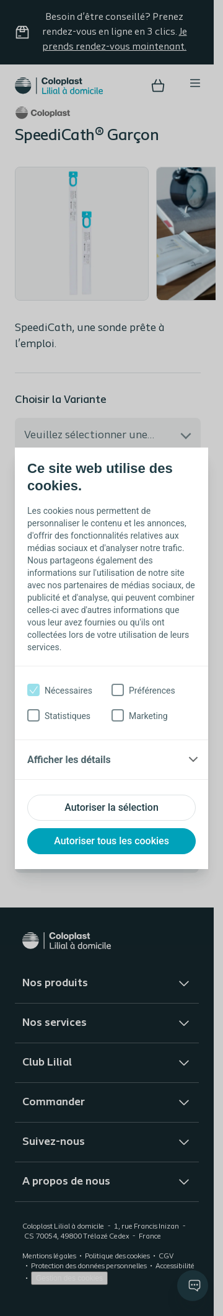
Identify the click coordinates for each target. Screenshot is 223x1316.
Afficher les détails (69, 760)
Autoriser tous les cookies (111, 841)
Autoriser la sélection (111, 807)
